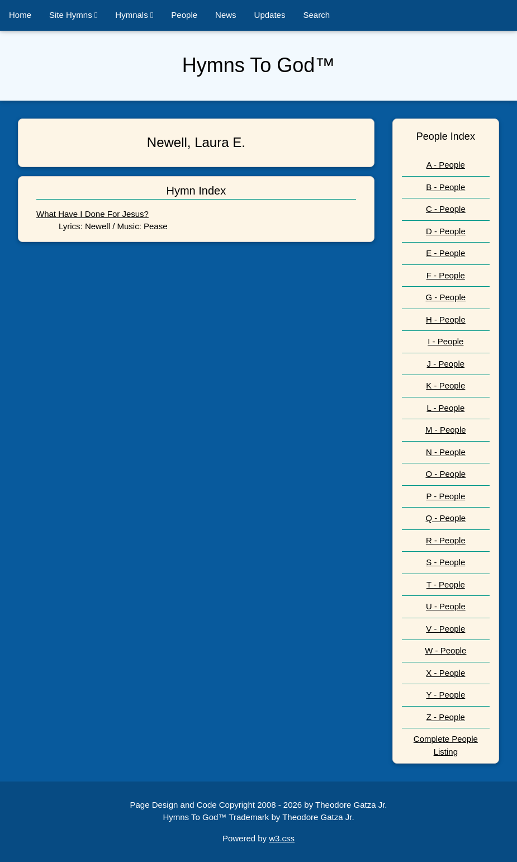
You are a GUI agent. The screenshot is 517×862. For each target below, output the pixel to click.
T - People (445, 584)
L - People (445, 408)
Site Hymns (73, 15)
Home (20, 15)
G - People (445, 297)
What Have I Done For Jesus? (92, 214)
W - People (445, 650)
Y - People (445, 694)
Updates (270, 15)
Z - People (445, 717)
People (184, 15)
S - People (445, 562)
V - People (445, 628)
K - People (445, 385)
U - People (446, 606)
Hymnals (134, 15)
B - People (445, 187)
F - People (445, 275)
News (225, 15)
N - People (446, 452)
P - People (445, 496)
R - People (446, 540)
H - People (446, 319)
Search (316, 15)
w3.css (282, 838)
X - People (445, 673)
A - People (445, 164)
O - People (445, 474)
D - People (446, 231)
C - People (446, 209)
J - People (446, 363)
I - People (445, 341)
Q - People (445, 518)
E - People (445, 253)
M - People (445, 429)
